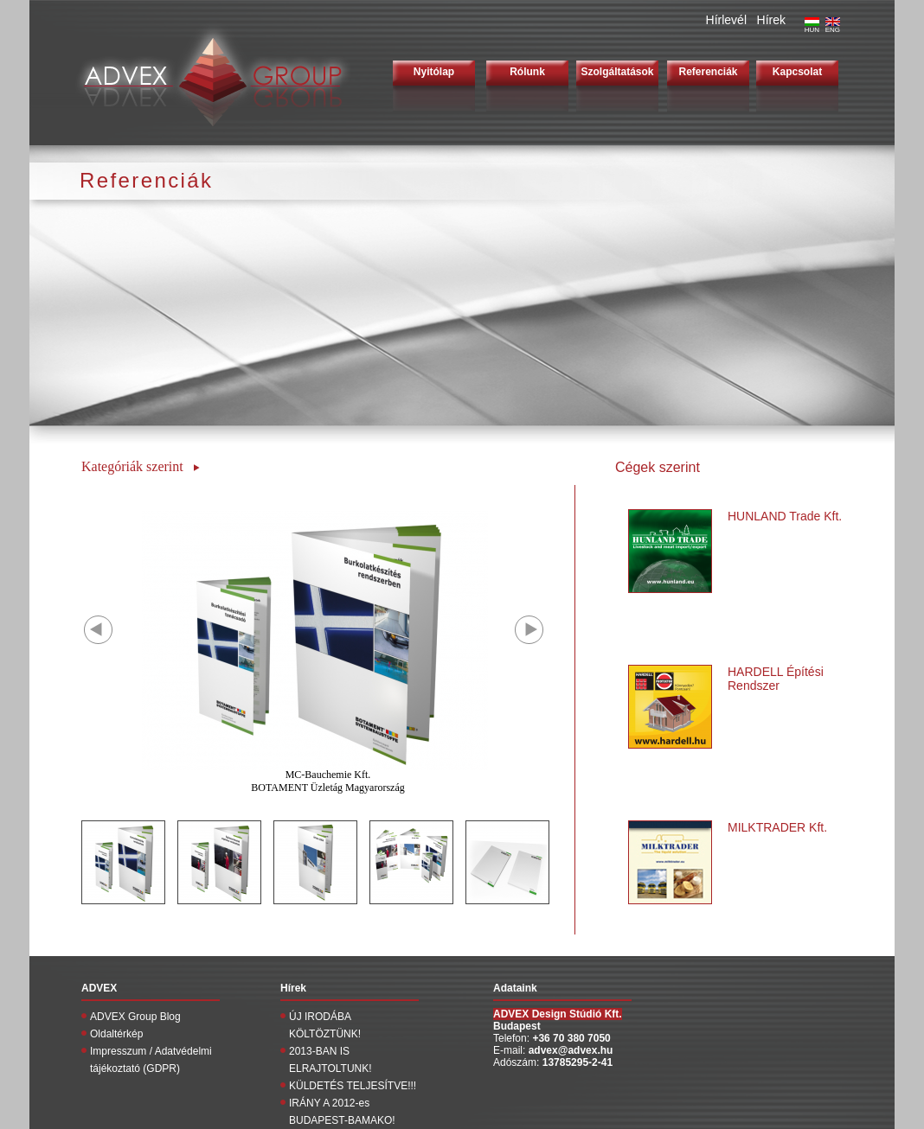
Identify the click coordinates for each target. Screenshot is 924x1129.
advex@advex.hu (571, 1050)
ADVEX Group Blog (135, 1017)
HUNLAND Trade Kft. (785, 516)
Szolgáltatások (617, 72)
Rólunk (527, 72)
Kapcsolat (797, 72)
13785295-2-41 (577, 1062)
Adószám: (517, 1062)
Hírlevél (726, 20)
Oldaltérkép (116, 1034)
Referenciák (707, 72)
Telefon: (512, 1038)
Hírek (771, 20)
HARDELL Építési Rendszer (776, 678)
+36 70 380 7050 (571, 1038)
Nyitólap (434, 72)
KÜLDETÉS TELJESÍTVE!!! (352, 1086)
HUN (812, 27)
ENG (832, 27)
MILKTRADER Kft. (777, 827)
